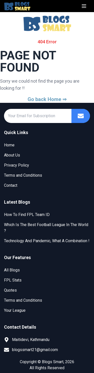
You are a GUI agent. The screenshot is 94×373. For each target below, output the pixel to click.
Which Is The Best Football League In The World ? (46, 227)
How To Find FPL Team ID (27, 214)
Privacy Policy (16, 165)
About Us (12, 155)
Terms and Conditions (23, 175)
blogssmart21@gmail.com (35, 349)
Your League (15, 310)
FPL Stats (13, 280)
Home (9, 145)
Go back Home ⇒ (47, 99)
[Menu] (84, 6)
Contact (10, 185)
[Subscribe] (80, 116)
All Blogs (12, 270)
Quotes (10, 290)
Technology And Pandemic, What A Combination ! (46, 240)
